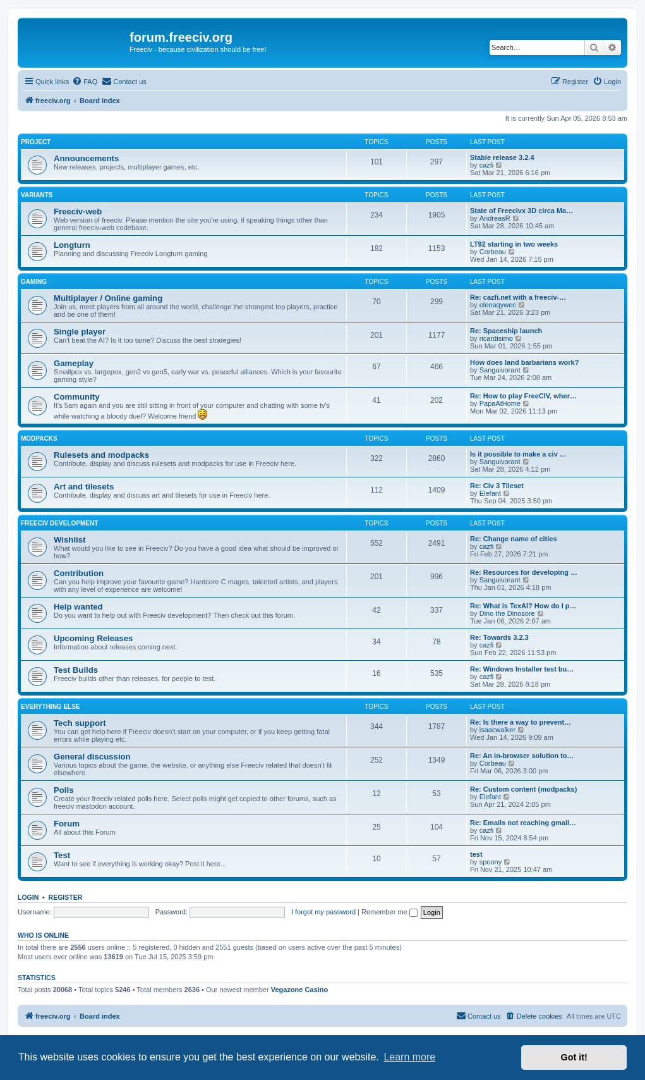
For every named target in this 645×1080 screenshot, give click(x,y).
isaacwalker (497, 729)
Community (77, 397)
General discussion (92, 756)
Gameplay (73, 363)
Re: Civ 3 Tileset (497, 485)
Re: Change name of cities (513, 539)
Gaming (34, 281)
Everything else (50, 706)
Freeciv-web (78, 211)
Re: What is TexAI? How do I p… (523, 606)
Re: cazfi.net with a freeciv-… (518, 297)
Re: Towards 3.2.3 (499, 637)
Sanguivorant (500, 370)
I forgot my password (323, 912)
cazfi (486, 165)
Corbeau (492, 251)
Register (66, 897)
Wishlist (69, 539)
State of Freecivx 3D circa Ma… (521, 210)
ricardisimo (496, 338)
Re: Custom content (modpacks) (523, 789)
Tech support (80, 723)
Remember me (389, 912)
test (476, 854)
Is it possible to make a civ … (518, 454)
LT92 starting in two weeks (514, 244)
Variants (36, 195)
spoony (490, 862)
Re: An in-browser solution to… (522, 755)
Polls (64, 790)
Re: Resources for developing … (523, 572)
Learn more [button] (409, 1057)
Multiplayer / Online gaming (108, 298)
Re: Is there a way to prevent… (520, 722)
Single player (79, 331)
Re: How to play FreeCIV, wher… (523, 396)
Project (36, 141)
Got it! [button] (574, 1057)
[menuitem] (84, 81)
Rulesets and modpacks (101, 455)
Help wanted (78, 606)
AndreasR (494, 218)
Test (62, 855)
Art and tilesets (84, 486)
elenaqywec (497, 305)
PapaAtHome (500, 403)
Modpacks (39, 438)
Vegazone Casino (299, 989)
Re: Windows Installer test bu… (522, 669)
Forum (67, 823)
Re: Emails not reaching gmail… (523, 822)
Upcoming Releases (93, 638)
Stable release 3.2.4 (502, 157)
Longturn (72, 245)
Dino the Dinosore (507, 613)
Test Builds (76, 670)
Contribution (79, 573)
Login (28, 897)
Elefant (490, 493)
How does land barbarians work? (524, 362)
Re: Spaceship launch (506, 330)
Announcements (86, 158)
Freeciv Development (59, 523)
